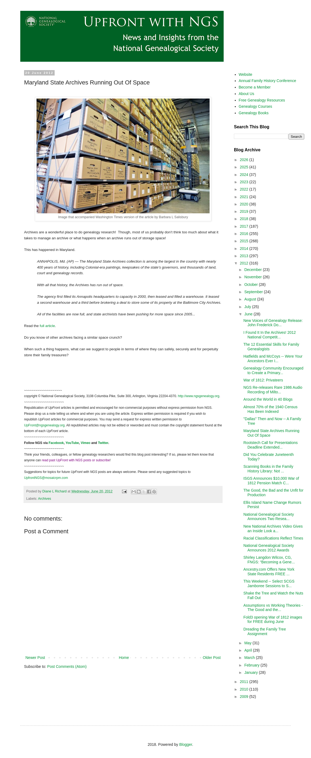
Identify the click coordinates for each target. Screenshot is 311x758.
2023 (244, 182)
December (253, 269)
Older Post (212, 657)
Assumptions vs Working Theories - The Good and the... (273, 607)
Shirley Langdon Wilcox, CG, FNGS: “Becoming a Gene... (269, 559)
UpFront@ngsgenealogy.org (44, 425)
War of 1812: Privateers (263, 380)
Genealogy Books (254, 113)
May (248, 643)
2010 (244, 689)
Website (245, 74)
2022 (244, 189)
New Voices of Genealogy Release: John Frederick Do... (273, 322)
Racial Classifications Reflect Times (273, 538)
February (252, 665)
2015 (244, 241)
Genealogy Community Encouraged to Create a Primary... (273, 370)
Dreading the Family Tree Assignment (264, 631)
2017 (244, 226)
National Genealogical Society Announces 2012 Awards (268, 547)
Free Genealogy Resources (262, 100)
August (250, 299)
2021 (244, 197)
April (248, 650)
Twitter (103, 443)
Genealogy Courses (255, 106)
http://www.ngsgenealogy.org (198, 396)
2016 (244, 233)
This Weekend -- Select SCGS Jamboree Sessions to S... (269, 583)
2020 (244, 204)
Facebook (56, 443)
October (251, 284)
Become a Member (255, 87)
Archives (44, 499)
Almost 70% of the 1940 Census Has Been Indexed (270, 409)
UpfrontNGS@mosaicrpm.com (46, 478)
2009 (244, 696)
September (254, 292)
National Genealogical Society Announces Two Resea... (268, 516)
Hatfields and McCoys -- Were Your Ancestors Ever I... (272, 358)
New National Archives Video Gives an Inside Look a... (273, 528)
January (251, 672)
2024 (244, 174)
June (248, 314)
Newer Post (35, 657)
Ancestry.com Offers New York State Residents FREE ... (269, 571)
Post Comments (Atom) (67, 666)
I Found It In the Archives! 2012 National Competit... (269, 334)
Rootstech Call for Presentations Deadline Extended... (270, 444)
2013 (244, 256)
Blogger (185, 744)
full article (47, 326)
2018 (244, 219)
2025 (244, 167)
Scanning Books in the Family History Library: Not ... (268, 468)
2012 (244, 263)
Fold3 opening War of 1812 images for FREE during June (272, 619)
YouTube (72, 443)
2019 (244, 211)
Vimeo (85, 443)
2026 (244, 160)
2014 (244, 248)
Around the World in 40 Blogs (268, 399)
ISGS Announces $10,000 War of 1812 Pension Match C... (271, 480)
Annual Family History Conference (267, 81)
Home (124, 657)
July (248, 307)
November (253, 277)
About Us (246, 94)
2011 (244, 681)
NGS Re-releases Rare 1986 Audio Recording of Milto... (272, 389)
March (250, 657)
